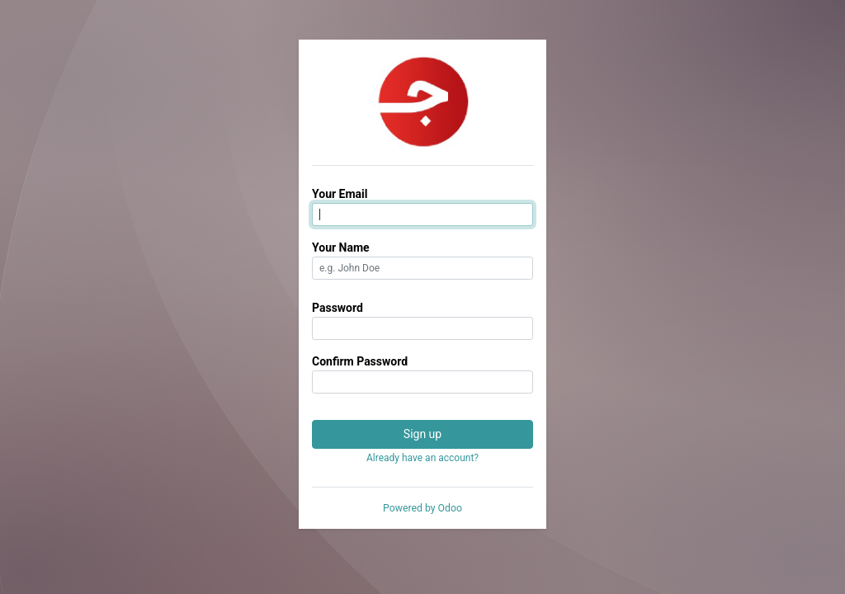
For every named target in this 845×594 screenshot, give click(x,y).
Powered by (422, 508)
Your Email (339, 193)
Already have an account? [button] (422, 458)
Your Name (341, 247)
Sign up (422, 434)
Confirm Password (360, 361)
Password (337, 307)
